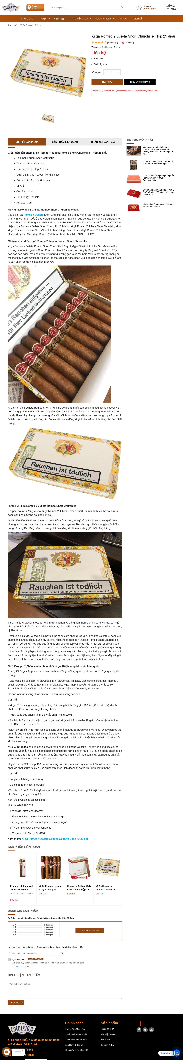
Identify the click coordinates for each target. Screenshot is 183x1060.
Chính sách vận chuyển (76, 1034)
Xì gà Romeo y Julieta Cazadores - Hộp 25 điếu (106, 888)
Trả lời (15, 966)
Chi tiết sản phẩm (26, 142)
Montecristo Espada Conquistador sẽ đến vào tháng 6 (158, 205)
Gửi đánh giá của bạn (90, 931)
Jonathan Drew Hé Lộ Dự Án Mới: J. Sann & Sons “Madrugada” (158, 162)
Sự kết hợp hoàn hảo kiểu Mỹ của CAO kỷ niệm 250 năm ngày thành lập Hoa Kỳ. (158, 192)
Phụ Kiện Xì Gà (81, 18)
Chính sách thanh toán (76, 1040)
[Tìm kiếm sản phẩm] (87, 7)
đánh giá (48, 925)
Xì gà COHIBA (107, 1029)
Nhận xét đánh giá (103, 142)
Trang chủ (27, 18)
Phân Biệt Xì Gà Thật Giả (76, 1050)
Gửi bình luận (16, 1002)
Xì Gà (45, 19)
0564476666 (25, 1049)
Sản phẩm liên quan (65, 142)
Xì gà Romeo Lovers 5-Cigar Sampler (50, 888)
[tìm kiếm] (122, 7)
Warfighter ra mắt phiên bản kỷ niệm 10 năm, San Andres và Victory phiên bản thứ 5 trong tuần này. (158, 150)
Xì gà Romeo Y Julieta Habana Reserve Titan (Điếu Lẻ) (55, 838)
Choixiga (146, 1023)
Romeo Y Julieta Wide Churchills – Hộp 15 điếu (79, 888)
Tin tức (122, 18)
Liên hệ (138, 18)
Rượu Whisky (105, 18)
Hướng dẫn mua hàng (75, 1029)
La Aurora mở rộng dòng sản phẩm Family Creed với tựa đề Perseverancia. (158, 178)
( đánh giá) (112, 43)
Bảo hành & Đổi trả (74, 1045)
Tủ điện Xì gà (107, 1045)
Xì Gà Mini (58, 19)
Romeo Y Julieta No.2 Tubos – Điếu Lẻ (21, 888)
